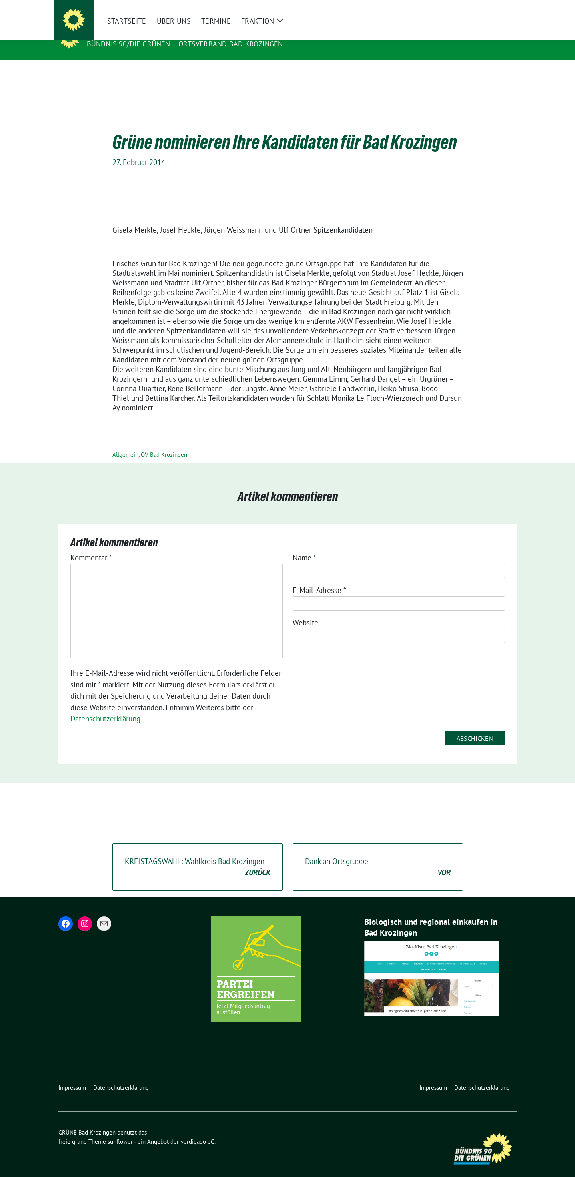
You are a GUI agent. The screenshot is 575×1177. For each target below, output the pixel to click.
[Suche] (491, 8)
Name (304, 545)
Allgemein (125, 442)
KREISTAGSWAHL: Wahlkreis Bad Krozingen (197, 855)
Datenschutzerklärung (105, 706)
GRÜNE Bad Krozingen (132, 32)
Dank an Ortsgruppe (378, 855)
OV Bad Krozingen (164, 442)
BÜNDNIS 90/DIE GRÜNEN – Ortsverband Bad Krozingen (185, 43)
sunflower (120, 1129)
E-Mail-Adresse (319, 577)
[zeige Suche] (503, 8)
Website (305, 610)
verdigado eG (197, 1129)
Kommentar (91, 545)
